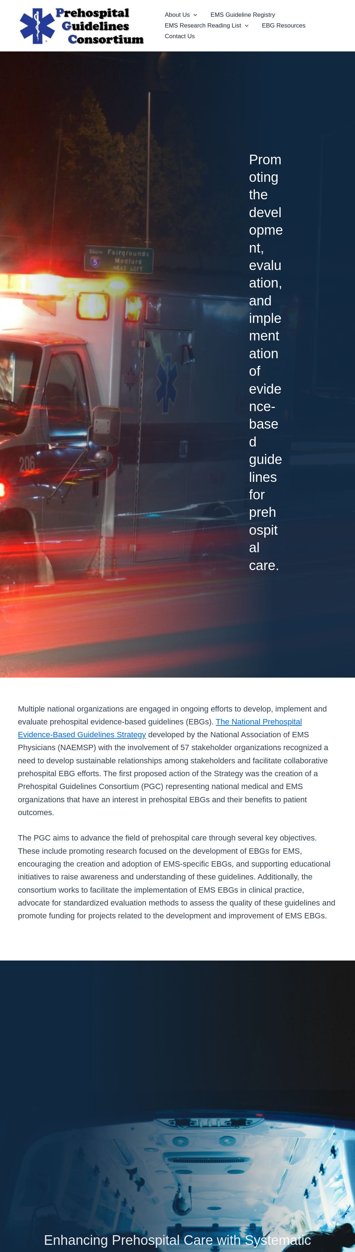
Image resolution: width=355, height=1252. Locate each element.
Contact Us (179, 36)
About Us (180, 15)
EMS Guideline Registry (240, 14)
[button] (192, 15)
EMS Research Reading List (206, 25)
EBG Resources (282, 25)
